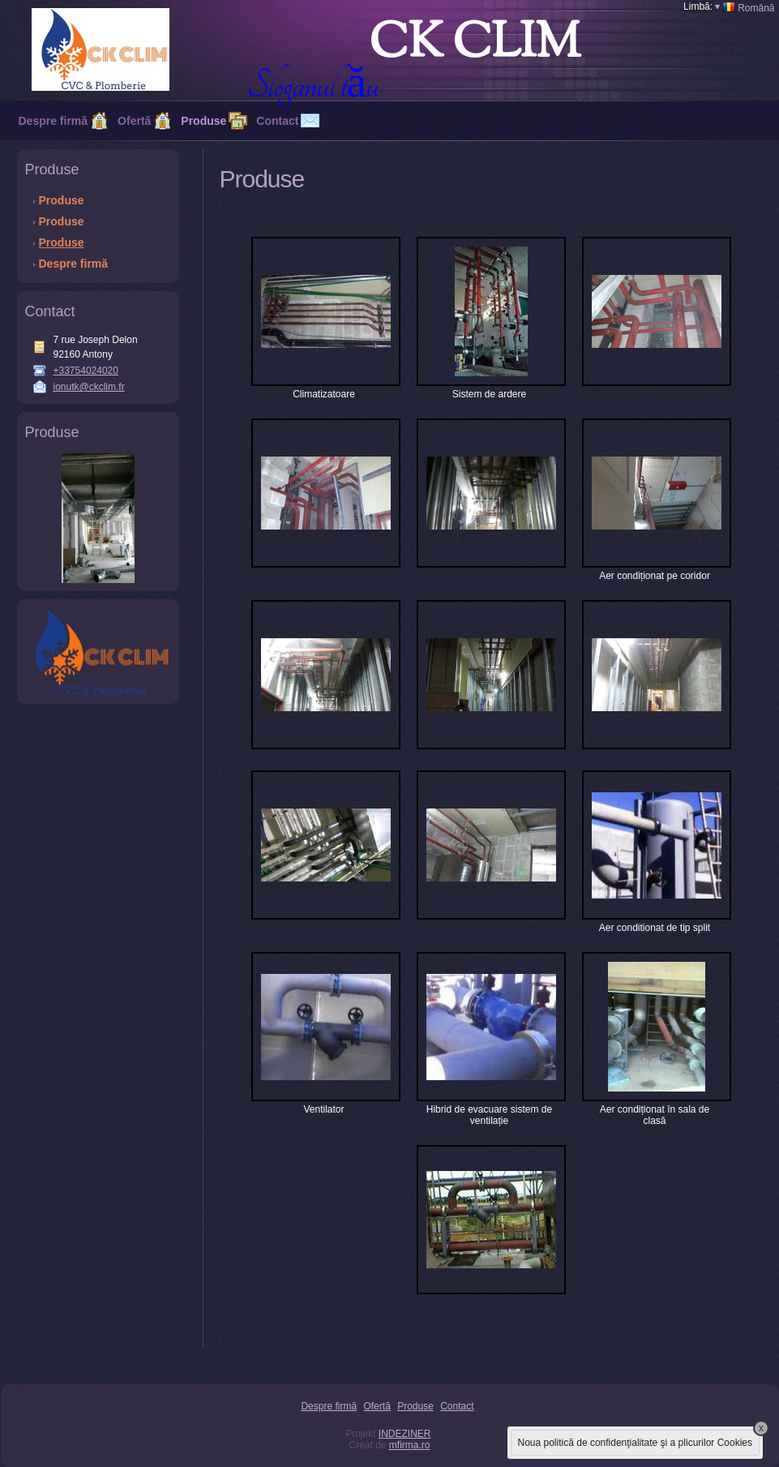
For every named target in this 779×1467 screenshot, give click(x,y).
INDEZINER (405, 1433)
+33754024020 (86, 370)
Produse (203, 120)
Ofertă (134, 120)
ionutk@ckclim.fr (89, 386)
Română (744, 7)
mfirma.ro (409, 1445)
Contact (456, 1406)
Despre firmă (53, 120)
